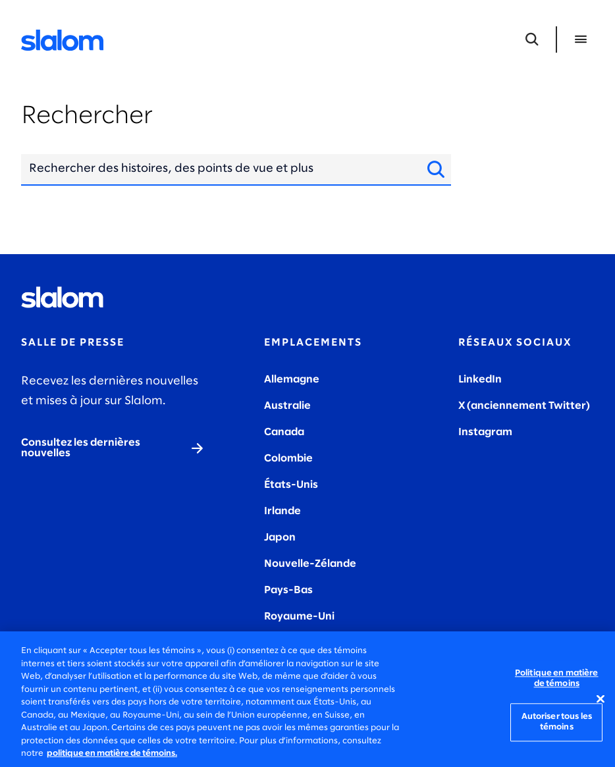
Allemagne (291, 379)
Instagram (485, 432)
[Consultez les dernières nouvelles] (113, 448)
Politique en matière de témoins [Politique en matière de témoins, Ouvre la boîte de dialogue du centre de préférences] (557, 678)
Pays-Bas (288, 590)
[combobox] (217, 169)
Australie (287, 406)
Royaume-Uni (299, 617)
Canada (284, 432)
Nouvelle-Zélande (310, 564)
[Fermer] (600, 699)
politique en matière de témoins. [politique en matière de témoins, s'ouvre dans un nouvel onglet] (112, 753)
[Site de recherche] (432, 169)
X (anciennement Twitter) (524, 406)
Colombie (288, 458)
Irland (279, 511)
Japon (280, 537)
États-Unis (291, 485)
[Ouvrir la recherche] (532, 39)
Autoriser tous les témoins (556, 722)
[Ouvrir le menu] (581, 39)
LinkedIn (480, 379)
